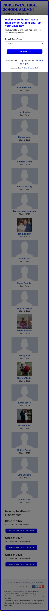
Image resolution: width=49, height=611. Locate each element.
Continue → (24, 51)
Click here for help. (31, 68)
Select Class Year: (13, 39)
